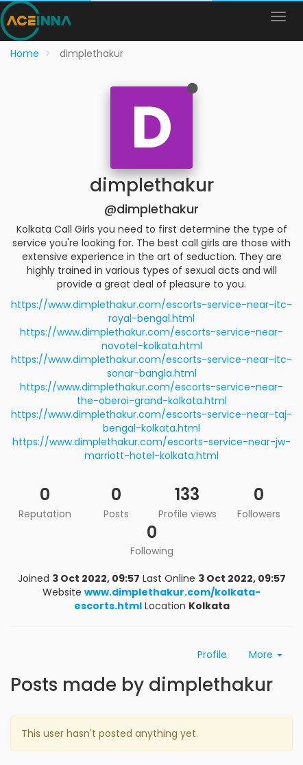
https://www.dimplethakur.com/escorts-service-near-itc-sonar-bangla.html (151, 366)
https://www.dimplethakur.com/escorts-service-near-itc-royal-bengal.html (151, 311)
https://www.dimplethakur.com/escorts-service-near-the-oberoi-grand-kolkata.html (151, 394)
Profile (212, 654)
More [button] (265, 654)
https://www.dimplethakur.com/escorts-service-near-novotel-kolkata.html (151, 339)
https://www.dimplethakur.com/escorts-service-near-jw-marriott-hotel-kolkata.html (151, 448)
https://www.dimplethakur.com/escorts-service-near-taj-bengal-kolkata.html (151, 421)
